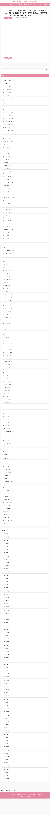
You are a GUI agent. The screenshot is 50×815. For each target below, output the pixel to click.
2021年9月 (6, 723)
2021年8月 (6, 727)
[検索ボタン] (48, 1)
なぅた (7, 424)
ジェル (8, 311)
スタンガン (8, 278)
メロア (7, 430)
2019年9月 (6, 779)
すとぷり (8, 302)
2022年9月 (6, 684)
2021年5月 (6, 736)
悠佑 (7, 230)
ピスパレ (7, 416)
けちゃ (8, 92)
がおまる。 (8, 239)
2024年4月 (6, 622)
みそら (7, 379)
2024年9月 (6, 606)
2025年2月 (6, 590)
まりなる (7, 407)
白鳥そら (8, 335)
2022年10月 (7, 681)
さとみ (8, 308)
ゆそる (7, 433)
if (7, 218)
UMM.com (8, 188)
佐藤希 (7, 412)
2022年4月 (6, 701)
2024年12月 (7, 596)
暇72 (7, 182)
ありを (7, 236)
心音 (7, 140)
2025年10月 (7, 564)
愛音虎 (7, 161)
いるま (8, 173)
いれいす (8, 212)
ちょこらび (8, 344)
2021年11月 (7, 717)
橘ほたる (8, 329)
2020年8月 (6, 766)
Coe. (7, 287)
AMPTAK (8, 83)
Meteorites (6, 17)
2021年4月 (6, 740)
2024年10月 (7, 603)
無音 (7, 197)
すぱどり (7, 323)
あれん (7, 419)
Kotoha (8, 392)
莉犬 (7, 320)
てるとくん (9, 113)
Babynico (8, 398)
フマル (7, 376)
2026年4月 (6, 544)
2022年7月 (6, 691)
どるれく (8, 368)
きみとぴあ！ (8, 233)
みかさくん (9, 131)
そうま (7, 110)
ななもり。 (9, 314)
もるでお (8, 191)
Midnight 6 (8, 146)
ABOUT (14, 810)
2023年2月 (6, 668)
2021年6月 (6, 733)
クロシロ (8, 149)
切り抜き (7, 488)
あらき (7, 203)
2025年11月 (7, 561)
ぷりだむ (7, 437)
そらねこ (8, 257)
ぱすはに (7, 395)
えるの (7, 497)
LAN (7, 170)
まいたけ (8, 362)
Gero (7, 528)
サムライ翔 (9, 476)
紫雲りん (8, 341)
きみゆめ (7, 251)
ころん (8, 305)
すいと (7, 422)
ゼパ (7, 404)
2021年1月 (6, 749)
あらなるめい (9, 200)
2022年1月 (6, 710)
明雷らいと (9, 143)
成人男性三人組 (9, 491)
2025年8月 (6, 570)
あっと (8, 86)
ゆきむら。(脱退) (10, 122)
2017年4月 (6, 795)
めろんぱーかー (9, 467)
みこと (8, 179)
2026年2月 (6, 551)
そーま (7, 152)
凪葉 (7, 248)
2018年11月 (7, 788)
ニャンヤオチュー (9, 500)
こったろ (8, 296)
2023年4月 (6, 661)
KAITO (8, 470)
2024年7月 (6, 613)
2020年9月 (6, 762)
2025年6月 (6, 577)
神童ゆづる (8, 338)
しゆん (7, 107)
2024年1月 (6, 632)
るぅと (8, 317)
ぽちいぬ (8, 457)
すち (7, 176)
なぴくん (8, 452)
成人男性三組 (8, 506)
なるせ (7, 206)
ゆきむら (7, 485)
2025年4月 (6, 583)
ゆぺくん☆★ (8, 364)
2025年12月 (7, 557)
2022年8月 (6, 687)
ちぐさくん (8, 95)
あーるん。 (8, 443)
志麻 (7, 521)
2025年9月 (6, 567)
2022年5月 (6, 697)
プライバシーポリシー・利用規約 (34, 810)
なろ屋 (8, 482)
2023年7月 (6, 652)
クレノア (7, 269)
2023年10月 (7, 642)
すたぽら (8, 284)
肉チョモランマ (9, 525)
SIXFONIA (8, 167)
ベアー (7, 155)
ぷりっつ (8, 98)
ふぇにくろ (8, 356)
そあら (7, 449)
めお (7, 245)
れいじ (7, 460)
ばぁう (8, 116)
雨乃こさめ (9, 185)
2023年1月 (6, 671)
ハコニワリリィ (9, 386)
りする (7, 503)
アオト (7, 371)
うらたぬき (8, 513)
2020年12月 (7, 753)
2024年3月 (6, 626)
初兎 (7, 227)
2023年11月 (7, 639)
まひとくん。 (9, 119)
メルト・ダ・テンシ (11, 134)
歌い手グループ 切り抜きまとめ (25, 1)
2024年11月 (7, 600)
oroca (7, 401)
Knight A (8, 104)
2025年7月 (6, 573)
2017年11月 (7, 792)
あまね (7, 446)
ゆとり (7, 194)
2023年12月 (7, 635)
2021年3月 (6, 743)
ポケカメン (8, 359)
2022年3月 (6, 704)
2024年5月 (6, 619)
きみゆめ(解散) (9, 254)
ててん (7, 242)
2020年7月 (6, 769)
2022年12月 (7, 674)
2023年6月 (6, 655)
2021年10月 (7, 720)
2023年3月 (6, 665)
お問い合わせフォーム (21, 810)
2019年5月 (6, 785)
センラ (7, 515)
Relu (7, 290)
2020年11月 (7, 756)
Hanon (7, 389)
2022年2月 (6, 707)
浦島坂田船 (8, 510)
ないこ (8, 221)
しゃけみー (8, 272)
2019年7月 (6, 782)
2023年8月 (6, 648)
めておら (7, 464)
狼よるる (8, 332)
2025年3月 (6, 587)
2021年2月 (6, 746)
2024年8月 (6, 609)
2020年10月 (7, 759)
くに (7, 293)
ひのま (7, 427)
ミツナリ (8, 158)
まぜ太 (8, 101)
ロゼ (7, 137)
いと (7, 374)
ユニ (7, 382)
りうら (8, 224)
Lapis (10, 17)
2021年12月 (7, 713)
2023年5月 (6, 658)
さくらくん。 (8, 350)
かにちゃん (8, 347)
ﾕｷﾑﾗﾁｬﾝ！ (8, 409)
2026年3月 (6, 547)
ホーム (10, 810)
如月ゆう (8, 299)
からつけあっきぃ (10, 89)
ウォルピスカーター (10, 494)
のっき (7, 260)
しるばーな (8, 275)
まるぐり (8, 281)
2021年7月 (6, 730)
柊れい (7, 326)
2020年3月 (6, 775)
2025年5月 (6, 580)
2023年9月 (6, 645)
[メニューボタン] (1, 1)
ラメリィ (8, 263)
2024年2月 (6, 629)
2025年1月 (6, 593)
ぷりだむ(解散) (9, 440)
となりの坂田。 (9, 518)
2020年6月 (6, 772)
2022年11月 (7, 678)
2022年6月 (6, 694)
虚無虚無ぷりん (9, 164)
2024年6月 (6, 616)
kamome (8, 473)
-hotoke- (8, 215)
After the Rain (9, 80)
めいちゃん (8, 209)
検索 (46, 69)
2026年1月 (6, 554)
